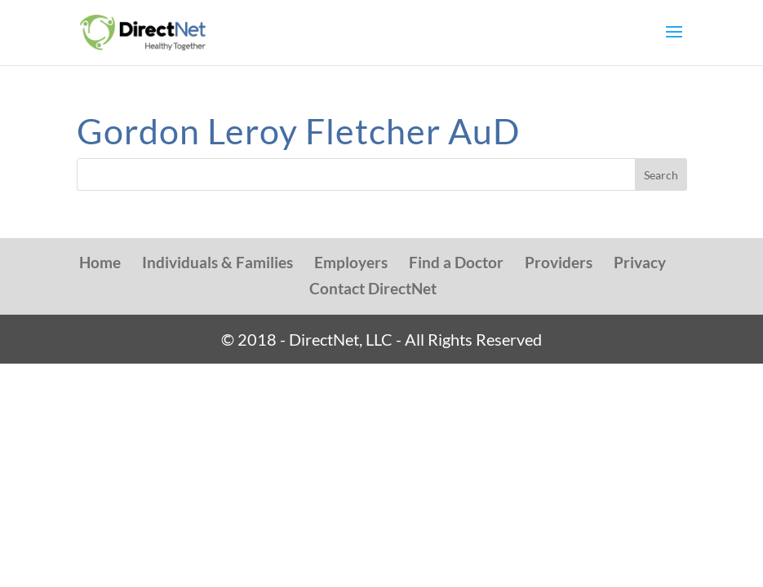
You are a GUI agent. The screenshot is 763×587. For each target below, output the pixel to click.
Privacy (640, 262)
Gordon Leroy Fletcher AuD (298, 131)
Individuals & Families (217, 262)
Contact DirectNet (373, 288)
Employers (351, 262)
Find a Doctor (456, 262)
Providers (558, 262)
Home (100, 262)
